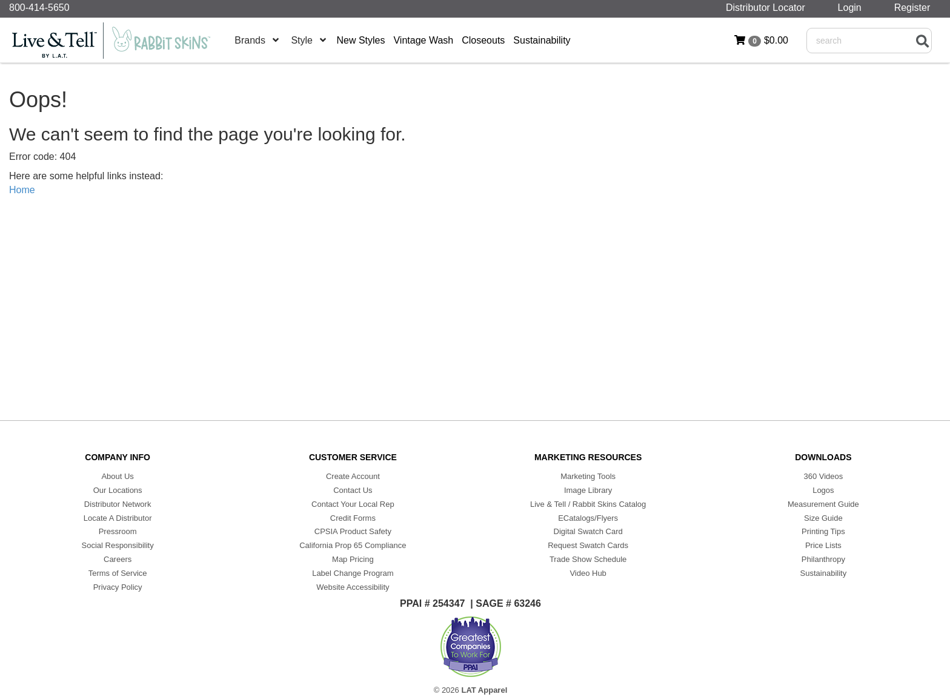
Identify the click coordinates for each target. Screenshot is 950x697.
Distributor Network (117, 504)
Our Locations (117, 490)
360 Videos (823, 476)
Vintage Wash (423, 40)
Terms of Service (117, 573)
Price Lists (823, 545)
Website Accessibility (352, 587)
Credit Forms (353, 518)
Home (22, 190)
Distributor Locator (768, 7)
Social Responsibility (118, 545)
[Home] (118, 40)
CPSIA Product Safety (352, 531)
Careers (117, 559)
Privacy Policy (117, 587)
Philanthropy (823, 559)
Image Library (588, 490)
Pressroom (118, 531)
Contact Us (352, 490)
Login (852, 7)
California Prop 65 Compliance (352, 545)
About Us (117, 476)
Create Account (353, 476)
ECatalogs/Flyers (588, 518)
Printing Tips (823, 531)
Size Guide (823, 518)
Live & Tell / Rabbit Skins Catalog (588, 504)
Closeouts (483, 40)
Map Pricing (353, 559)
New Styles (360, 40)
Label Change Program (352, 573)
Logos (823, 490)
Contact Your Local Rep (352, 504)
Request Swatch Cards (588, 545)
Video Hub (588, 573)
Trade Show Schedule (588, 559)
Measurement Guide (823, 504)
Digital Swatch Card (588, 531)
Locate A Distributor (118, 518)
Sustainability (541, 40)
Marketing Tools (588, 476)
